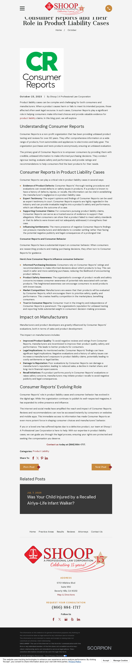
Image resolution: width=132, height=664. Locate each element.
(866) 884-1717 (65, 607)
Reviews (71, 531)
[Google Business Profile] (66, 619)
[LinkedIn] (78, 619)
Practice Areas (46, 531)
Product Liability (41, 451)
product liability (28, 118)
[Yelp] (72, 619)
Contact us (53, 444)
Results (60, 531)
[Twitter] (59, 619)
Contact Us (96, 531)
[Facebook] (53, 619)
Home (33, 531)
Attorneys (83, 531)
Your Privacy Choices (56, 656)
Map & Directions (66, 594)
